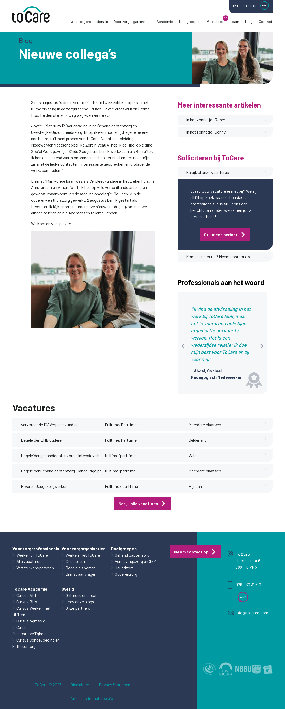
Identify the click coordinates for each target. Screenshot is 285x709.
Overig (68, 588)
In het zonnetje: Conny (226, 132)
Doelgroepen (190, 21)
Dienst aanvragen (81, 574)
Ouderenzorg (126, 574)
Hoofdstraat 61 (249, 560)
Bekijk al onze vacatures (226, 172)
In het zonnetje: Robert (226, 120)
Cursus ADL (26, 595)
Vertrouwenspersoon (35, 567)
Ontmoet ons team (82, 595)
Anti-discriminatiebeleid (91, 698)
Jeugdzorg (124, 567)
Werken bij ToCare (32, 554)
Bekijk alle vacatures (138, 503)
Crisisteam (75, 561)
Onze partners (78, 608)
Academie (165, 21)
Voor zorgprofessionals (89, 21)
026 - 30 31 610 (251, 5)
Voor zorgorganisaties (132, 21)
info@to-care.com (252, 612)
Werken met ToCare (83, 554)
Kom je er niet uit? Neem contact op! (226, 257)
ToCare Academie (30, 588)
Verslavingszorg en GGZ (135, 561)
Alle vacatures (28, 561)
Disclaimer (79, 684)
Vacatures (215, 21)
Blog (249, 21)
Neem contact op (191, 551)
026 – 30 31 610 (248, 584)
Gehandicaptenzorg (132, 554)
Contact (266, 21)
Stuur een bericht (221, 234)
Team (234, 21)
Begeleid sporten (81, 567)
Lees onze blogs (80, 601)
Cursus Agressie (30, 620)
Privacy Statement (115, 684)
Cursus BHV (26, 601)
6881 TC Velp (246, 566)
